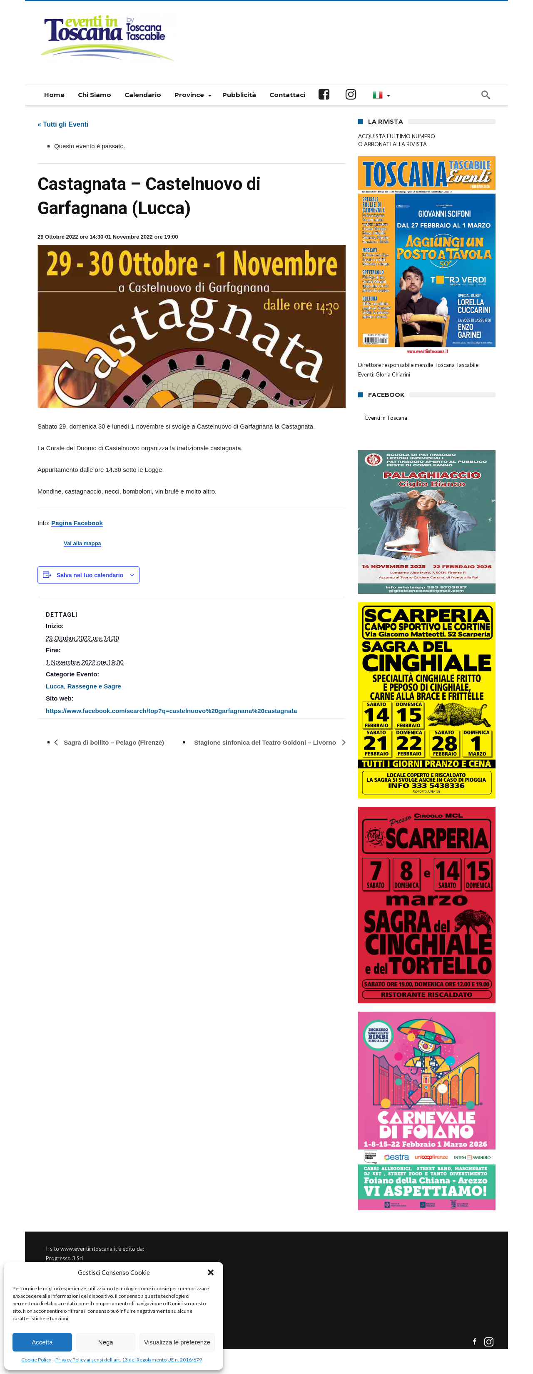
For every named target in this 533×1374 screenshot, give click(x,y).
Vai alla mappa (82, 543)
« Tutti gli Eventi (62, 124)
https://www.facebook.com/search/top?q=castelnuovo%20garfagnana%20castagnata (171, 710)
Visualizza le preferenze (177, 1342)
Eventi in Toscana (386, 417)
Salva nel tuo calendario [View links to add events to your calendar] (90, 575)
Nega (105, 1342)
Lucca (55, 686)
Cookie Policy (36, 1360)
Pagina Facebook (76, 522)
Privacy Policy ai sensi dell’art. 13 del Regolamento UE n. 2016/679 (128, 1360)
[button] (211, 1272)
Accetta (42, 1342)
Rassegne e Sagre (94, 686)
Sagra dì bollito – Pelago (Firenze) (113, 742)
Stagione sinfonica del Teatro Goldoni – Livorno (266, 742)
